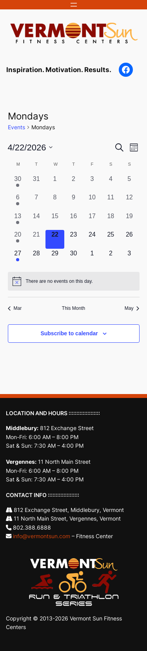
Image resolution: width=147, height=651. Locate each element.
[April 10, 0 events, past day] (92, 202)
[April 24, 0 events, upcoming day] (92, 239)
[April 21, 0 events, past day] (36, 239)
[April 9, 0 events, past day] (73, 202)
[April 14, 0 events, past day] (36, 221)
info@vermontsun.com (41, 536)
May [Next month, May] (132, 308)
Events (16, 127)
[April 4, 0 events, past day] (111, 183)
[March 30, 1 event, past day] (18, 183)
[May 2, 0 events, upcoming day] (111, 258)
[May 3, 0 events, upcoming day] (129, 258)
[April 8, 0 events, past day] (54, 202)
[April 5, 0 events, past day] (129, 183)
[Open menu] (73, 4)
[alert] (74, 281)
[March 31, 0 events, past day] (36, 183)
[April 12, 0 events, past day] (129, 202)
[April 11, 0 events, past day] (111, 202)
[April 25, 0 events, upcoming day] (111, 239)
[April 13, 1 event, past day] (18, 221)
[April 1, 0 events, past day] (54, 183)
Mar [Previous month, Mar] (15, 308)
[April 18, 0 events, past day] (111, 221)
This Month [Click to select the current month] (73, 308)
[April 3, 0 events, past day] (92, 183)
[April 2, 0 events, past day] (73, 183)
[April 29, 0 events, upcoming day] (54, 258)
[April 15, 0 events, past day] (54, 221)
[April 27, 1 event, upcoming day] (18, 258)
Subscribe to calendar (69, 333)
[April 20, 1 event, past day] (18, 239)
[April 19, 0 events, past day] (129, 221)
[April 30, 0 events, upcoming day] (73, 258)
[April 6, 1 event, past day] (18, 202)
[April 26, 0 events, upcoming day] (129, 239)
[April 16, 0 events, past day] (73, 221)
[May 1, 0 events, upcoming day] (92, 258)
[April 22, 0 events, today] (54, 239)
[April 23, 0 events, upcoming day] (73, 239)
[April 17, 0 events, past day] (92, 221)
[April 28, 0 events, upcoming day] (36, 258)
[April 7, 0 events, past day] (36, 202)
